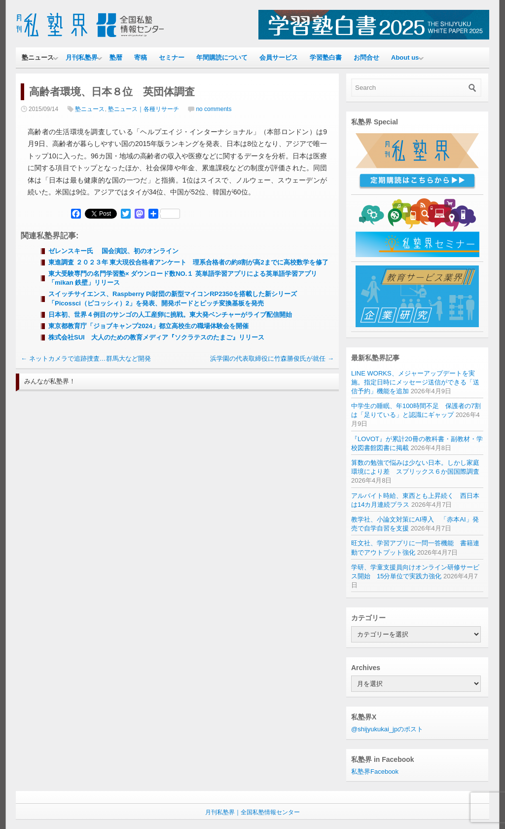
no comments (213, 109)
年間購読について (222, 57)
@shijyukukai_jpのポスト (387, 729)
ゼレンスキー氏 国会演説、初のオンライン (113, 251)
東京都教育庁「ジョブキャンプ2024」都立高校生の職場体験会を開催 (148, 326)
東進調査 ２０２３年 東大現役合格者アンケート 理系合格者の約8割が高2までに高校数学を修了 (188, 262)
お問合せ (366, 57)
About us (405, 57)
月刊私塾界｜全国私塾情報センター (252, 812)
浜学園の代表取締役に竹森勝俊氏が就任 (272, 358)
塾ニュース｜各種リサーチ (143, 109)
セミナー (171, 57)
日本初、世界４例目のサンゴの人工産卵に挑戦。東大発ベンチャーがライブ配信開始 (170, 314)
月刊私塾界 (82, 57)
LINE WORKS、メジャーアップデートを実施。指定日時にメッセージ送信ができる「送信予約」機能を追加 (415, 382)
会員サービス (278, 57)
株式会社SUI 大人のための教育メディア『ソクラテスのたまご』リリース (156, 337)
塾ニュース (38, 57)
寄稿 (140, 57)
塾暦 (115, 57)
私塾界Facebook (374, 771)
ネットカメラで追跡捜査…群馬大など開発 (86, 358)
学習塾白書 (326, 57)
